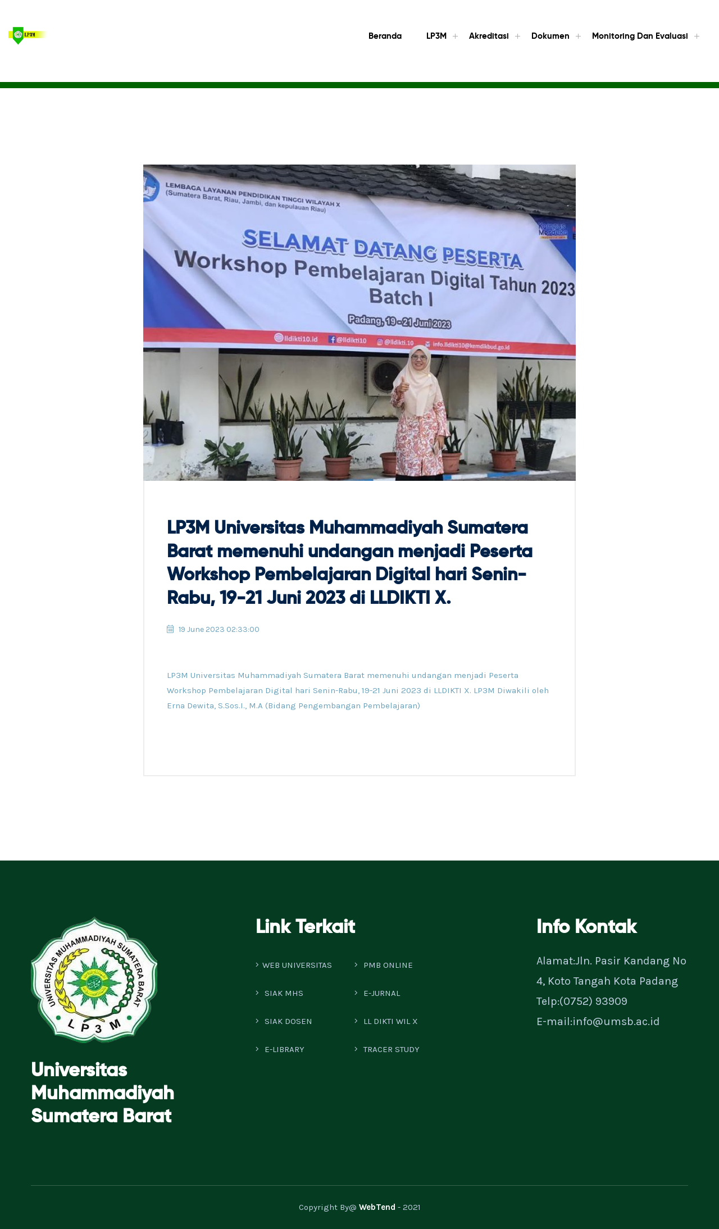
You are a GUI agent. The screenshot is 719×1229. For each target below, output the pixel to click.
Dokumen (550, 36)
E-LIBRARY (280, 1049)
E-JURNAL (377, 993)
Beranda (385, 36)
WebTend (377, 1207)
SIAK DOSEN (284, 1021)
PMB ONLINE (383, 965)
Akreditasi (489, 36)
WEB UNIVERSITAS (294, 965)
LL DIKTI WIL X (386, 1021)
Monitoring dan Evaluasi (640, 36)
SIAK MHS (279, 993)
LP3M (436, 36)
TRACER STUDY (387, 1049)
